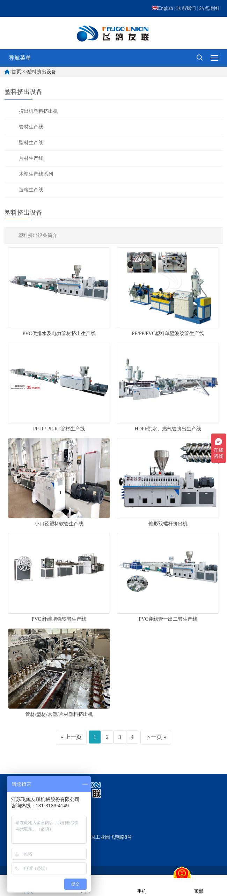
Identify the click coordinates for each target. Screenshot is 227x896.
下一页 (153, 737)
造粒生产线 (31, 189)
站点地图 (209, 8)
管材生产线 (31, 126)
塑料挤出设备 (41, 71)
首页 (16, 71)
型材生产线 (31, 142)
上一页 (73, 737)
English (162, 8)
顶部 (198, 887)
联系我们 (186, 8)
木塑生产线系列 (36, 174)
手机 (141, 887)
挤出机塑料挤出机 (38, 111)
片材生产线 (31, 158)
